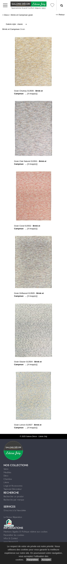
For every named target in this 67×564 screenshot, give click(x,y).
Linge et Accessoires (13, 485)
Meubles (7, 472)
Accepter (46, 559)
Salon (6, 469)
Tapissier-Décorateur (13, 489)
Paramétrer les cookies (14, 535)
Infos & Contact (11, 538)
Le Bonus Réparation (13, 517)
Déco (6, 475)
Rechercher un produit (13, 496)
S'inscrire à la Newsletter (15, 510)
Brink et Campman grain (22, 15)
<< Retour (60, 15)
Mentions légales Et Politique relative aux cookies (26, 531)
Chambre (8, 479)
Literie (6, 482)
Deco (6, 15)
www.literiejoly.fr (11, 541)
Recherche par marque (14, 499)
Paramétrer (32, 559)
